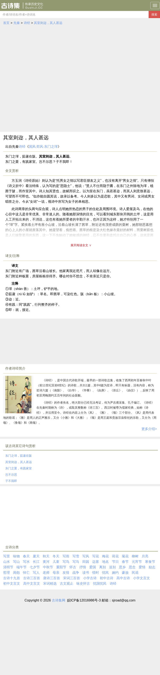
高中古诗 (123, 578)
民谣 (135, 572)
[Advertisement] (50, 80)
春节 (125, 561)
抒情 (82, 567)
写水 (26, 561)
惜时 (95, 572)
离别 (102, 567)
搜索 (154, 14)
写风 (85, 556)
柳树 (135, 556)
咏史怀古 (83, 583)
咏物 (16, 556)
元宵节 (137, 561)
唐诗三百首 (51, 578)
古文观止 (66, 583)
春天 (26, 556)
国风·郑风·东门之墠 (43, 146)
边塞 (95, 561)
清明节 (8, 567)
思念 (132, 567)
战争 (75, 572)
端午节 (21, 567)
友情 (66, 572)
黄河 (46, 561)
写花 (95, 556)
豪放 (125, 572)
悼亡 (26, 572)
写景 (6, 556)
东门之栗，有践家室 (18, 468)
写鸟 (66, 561)
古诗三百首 (31, 578)
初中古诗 (106, 578)
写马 (75, 561)
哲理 (6, 572)
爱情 (142, 567)
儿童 (56, 561)
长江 (36, 561)
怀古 (72, 567)
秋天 (46, 556)
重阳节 (61, 567)
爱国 (92, 567)
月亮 (145, 556)
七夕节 (35, 567)
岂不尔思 (11, 474)
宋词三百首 (71, 578)
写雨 (66, 556)
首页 (6, 23)
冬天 (56, 556)
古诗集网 (58, 600)
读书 (85, 572)
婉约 (115, 572)
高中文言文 (31, 583)
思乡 (122, 567)
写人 (36, 572)
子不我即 (11, 481)
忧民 (105, 572)
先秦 (16, 23)
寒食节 (150, 561)
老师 (46, 572)
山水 (6, 561)
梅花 (105, 556)
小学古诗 (90, 578)
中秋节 (48, 567)
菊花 (125, 556)
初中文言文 (11, 583)
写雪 (75, 556)
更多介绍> (149, 429)
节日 (115, 561)
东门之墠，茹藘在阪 (18, 455)
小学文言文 (141, 578)
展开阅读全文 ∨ (81, 245)
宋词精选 (50, 583)
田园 (85, 561)
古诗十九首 (11, 578)
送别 (112, 567)
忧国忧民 (100, 583)
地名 (105, 561)
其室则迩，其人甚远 (48, 23)
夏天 (36, 556)
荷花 (115, 556)
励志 (152, 567)
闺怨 (16, 572)
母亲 (56, 572)
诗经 (27, 23)
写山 (16, 561)
